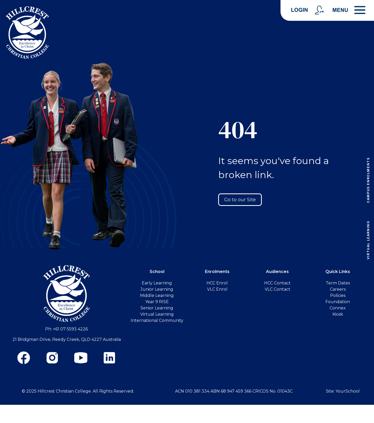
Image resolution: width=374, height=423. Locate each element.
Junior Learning (157, 289)
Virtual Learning (368, 239)
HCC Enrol (217, 283)
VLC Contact (277, 289)
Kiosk (337, 314)
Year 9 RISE (157, 301)
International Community (157, 320)
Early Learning (157, 283)
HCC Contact (277, 283)
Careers (338, 289)
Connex (338, 307)
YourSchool (348, 391)
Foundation (337, 301)
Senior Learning (157, 307)
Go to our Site (240, 200)
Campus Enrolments (368, 180)
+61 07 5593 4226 (70, 329)
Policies (337, 295)
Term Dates (338, 283)
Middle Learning (157, 295)
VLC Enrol (217, 289)
